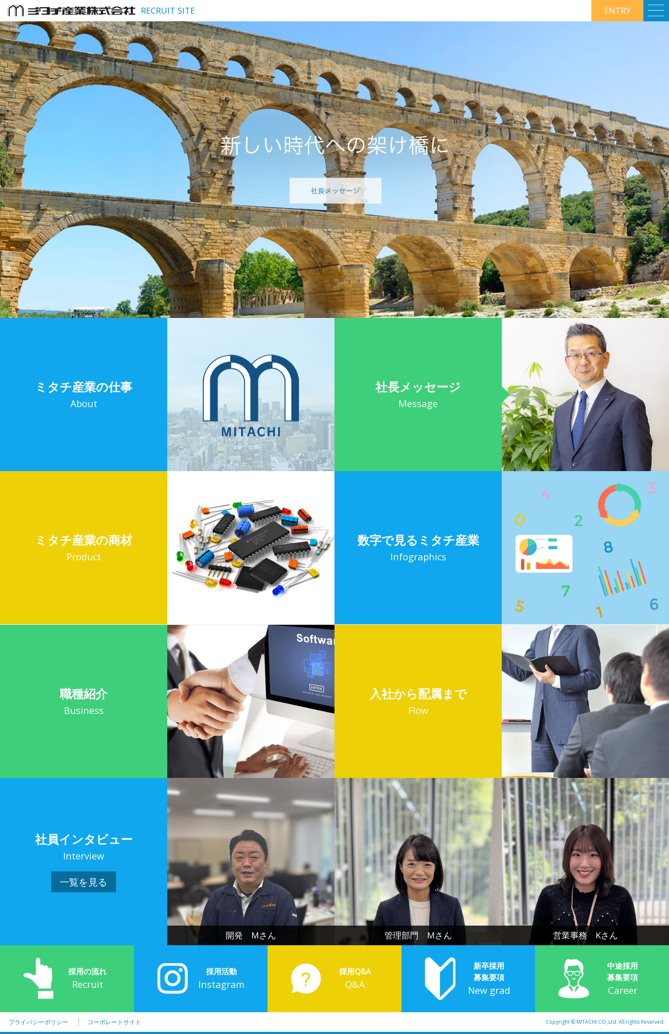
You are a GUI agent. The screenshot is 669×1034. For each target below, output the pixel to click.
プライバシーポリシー (38, 1022)
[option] (334, 169)
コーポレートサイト (114, 1022)
